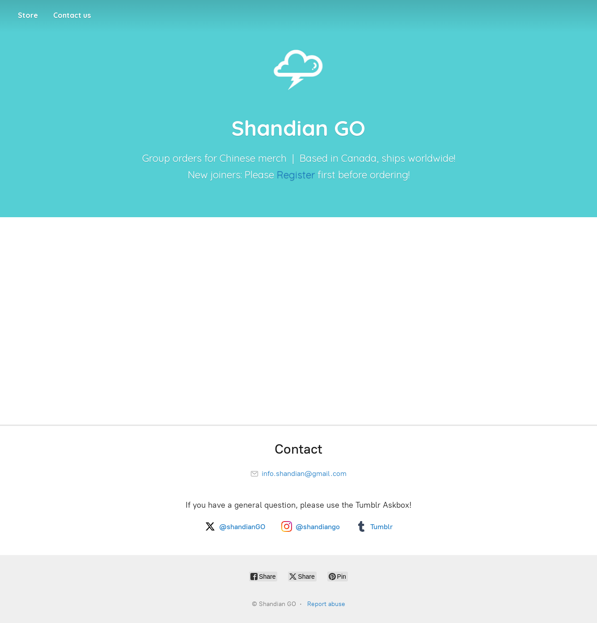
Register (296, 174)
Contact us (72, 15)
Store (28, 15)
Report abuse (326, 604)
